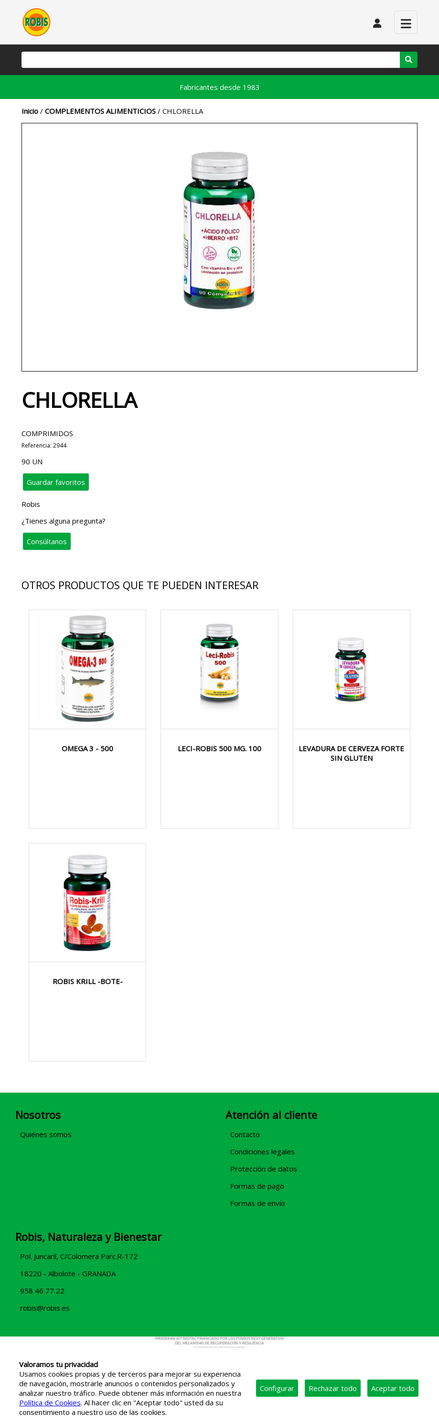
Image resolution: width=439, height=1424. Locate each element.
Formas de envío (257, 1203)
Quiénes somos (46, 1134)
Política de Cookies (50, 1402)
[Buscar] (210, 60)
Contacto (245, 1134)
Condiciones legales (262, 1151)
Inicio (29, 111)
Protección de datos (263, 1168)
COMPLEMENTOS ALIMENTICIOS (100, 111)
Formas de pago (257, 1186)
